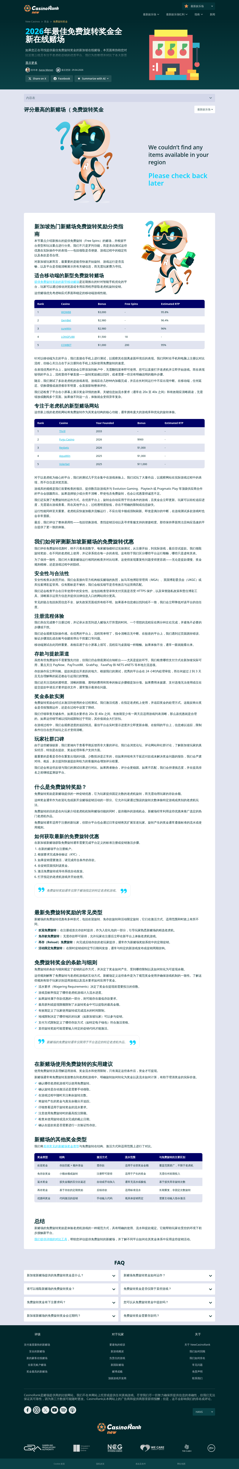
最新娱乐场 (149, 14)
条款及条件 (141, 1463)
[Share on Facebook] (62, 78)
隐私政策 (100, 1463)
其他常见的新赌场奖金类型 (61, 1146)
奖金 (46, 21)
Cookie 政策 (59, 1463)
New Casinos (32, 21)
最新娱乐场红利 (175, 14)
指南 (197, 14)
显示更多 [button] (31, 63)
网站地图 (181, 1463)
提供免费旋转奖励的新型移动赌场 (56, 282)
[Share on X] (37, 78)
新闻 (212, 14)
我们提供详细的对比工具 (50, 1239)
